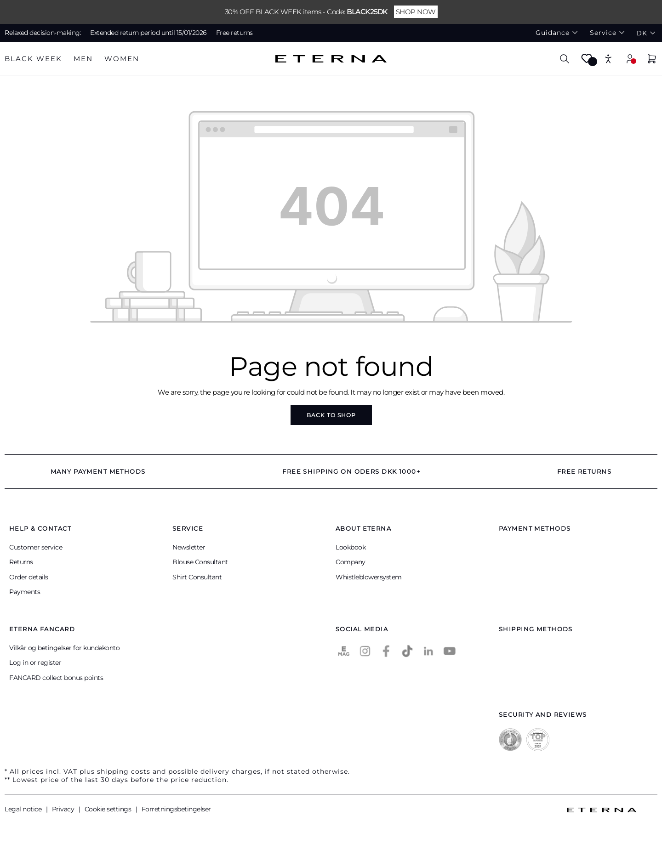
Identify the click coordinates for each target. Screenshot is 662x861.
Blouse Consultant (200, 562)
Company (350, 562)
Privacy (64, 809)
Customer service (35, 547)
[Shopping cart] (651, 60)
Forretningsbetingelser (176, 809)
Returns (21, 562)
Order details (28, 577)
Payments (24, 592)
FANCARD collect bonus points (56, 678)
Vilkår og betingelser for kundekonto (64, 648)
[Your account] (629, 58)
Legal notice (24, 809)
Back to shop (331, 415)
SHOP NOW (416, 11)
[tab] (33, 59)
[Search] (564, 58)
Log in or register (35, 662)
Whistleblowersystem (369, 577)
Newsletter (188, 547)
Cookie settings (109, 809)
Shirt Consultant (197, 577)
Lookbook (350, 547)
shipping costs (123, 771)
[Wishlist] (586, 61)
